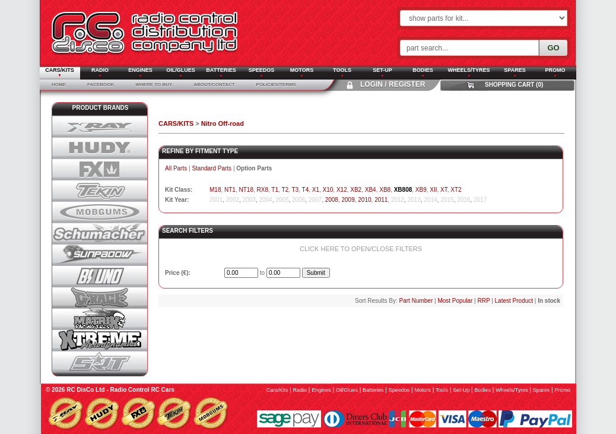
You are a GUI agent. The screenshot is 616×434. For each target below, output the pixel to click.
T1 (274, 189)
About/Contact (213, 84)
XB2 (355, 189)
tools (442, 390)
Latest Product (514, 300)
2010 (364, 200)
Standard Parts (211, 168)
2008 (331, 200)
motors (422, 390)
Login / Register (392, 84)
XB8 (384, 189)
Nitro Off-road (222, 123)
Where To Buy (153, 84)
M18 (215, 189)
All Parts (176, 168)
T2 (284, 189)
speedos (399, 390)
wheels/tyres (512, 390)
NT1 (230, 189)
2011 (381, 200)
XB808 (403, 189)
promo (562, 390)
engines (321, 390)
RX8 (262, 189)
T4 (305, 189)
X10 (328, 189)
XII (433, 189)
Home (59, 84)
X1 (315, 189)
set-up (461, 390)
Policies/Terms (276, 84)
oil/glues (347, 390)
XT (443, 189)
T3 (295, 189)
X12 (341, 189)
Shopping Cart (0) (514, 84)
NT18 (246, 189)
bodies (482, 390)
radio (300, 390)
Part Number (416, 300)
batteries (373, 390)
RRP (483, 300)
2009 (348, 200)
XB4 (370, 189)
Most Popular (454, 300)
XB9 (421, 189)
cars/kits (277, 390)
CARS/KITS (175, 123)
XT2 (455, 189)
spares (541, 390)
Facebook (100, 84)
